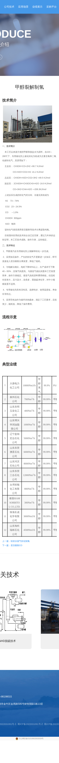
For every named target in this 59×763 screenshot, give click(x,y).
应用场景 (23, 6)
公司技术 (9, 6)
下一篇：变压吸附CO (12, 545)
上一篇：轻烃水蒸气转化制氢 (16, 541)
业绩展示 (37, 6)
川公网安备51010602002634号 (31, 739)
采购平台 (51, 6)
